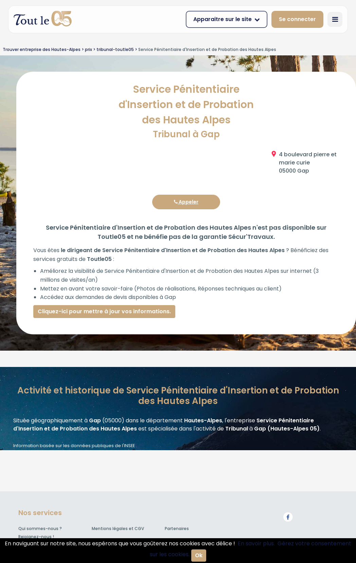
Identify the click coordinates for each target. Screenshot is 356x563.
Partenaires (177, 528)
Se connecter (297, 19)
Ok (198, 555)
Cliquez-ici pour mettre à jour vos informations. (104, 311)
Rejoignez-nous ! (36, 537)
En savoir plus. (256, 543)
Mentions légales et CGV (118, 528)
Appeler (186, 201)
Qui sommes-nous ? (40, 528)
